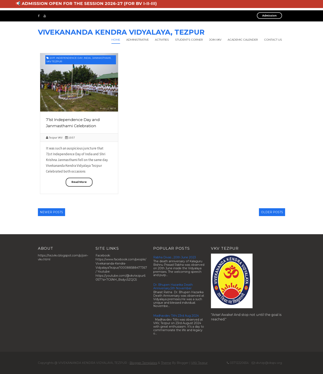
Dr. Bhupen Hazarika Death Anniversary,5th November (173, 286)
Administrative (137, 39)
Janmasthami (101, 57)
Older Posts (272, 212)
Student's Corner (189, 39)
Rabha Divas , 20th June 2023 (174, 257)
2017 (52, 57)
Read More (79, 181)
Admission (269, 15)
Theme (166, 363)
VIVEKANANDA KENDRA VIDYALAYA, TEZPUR (121, 32)
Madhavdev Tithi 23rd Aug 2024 (176, 316)
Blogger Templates (143, 363)
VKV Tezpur (54, 61)
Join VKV (215, 39)
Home (115, 39)
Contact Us (273, 39)
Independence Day (69, 57)
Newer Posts (51, 212)
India (87, 57)
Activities (162, 39)
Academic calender (243, 39)
